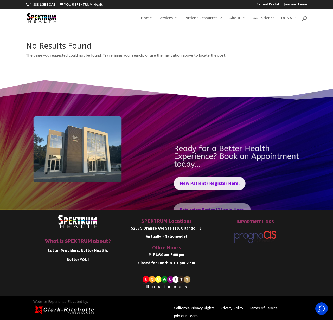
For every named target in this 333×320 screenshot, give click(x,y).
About (235, 18)
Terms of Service (263, 308)
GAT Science (263, 18)
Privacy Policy (231, 308)
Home (146, 18)
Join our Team (295, 4)
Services (165, 18)
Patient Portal (267, 4)
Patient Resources (201, 18)
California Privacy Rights (194, 308)
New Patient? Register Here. (210, 186)
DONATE (289, 18)
